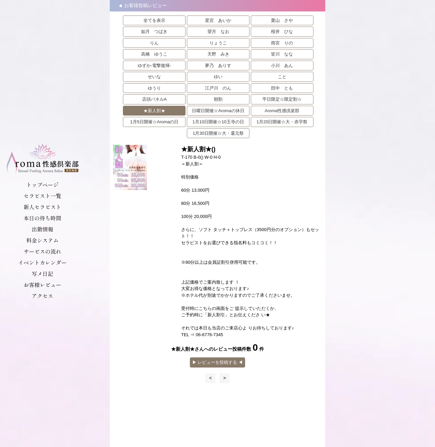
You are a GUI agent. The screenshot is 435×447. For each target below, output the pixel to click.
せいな (154, 76)
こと (282, 76)
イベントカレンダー (42, 262)
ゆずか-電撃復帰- (154, 65)
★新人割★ (154, 110)
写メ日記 (42, 273)
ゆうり (154, 88)
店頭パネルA (154, 99)
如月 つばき (154, 31)
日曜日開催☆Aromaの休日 (218, 110)
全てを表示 (154, 20)
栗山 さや (282, 20)
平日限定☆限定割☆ (282, 99)
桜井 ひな (282, 31)
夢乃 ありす (218, 65)
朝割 (218, 99)
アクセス (42, 296)
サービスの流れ (42, 251)
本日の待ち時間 (42, 218)
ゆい (218, 76)
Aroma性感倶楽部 (282, 110)
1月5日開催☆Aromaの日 (154, 121)
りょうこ (218, 42)
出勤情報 (42, 229)
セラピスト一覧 (42, 196)
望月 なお (218, 31)
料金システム (42, 240)
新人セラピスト (42, 207)
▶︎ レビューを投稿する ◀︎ (217, 362)
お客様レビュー (42, 285)
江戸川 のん (218, 88)
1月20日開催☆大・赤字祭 (282, 121)
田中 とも (282, 88)
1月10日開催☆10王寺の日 (218, 121)
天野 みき (218, 54)
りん (154, 42)
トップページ (42, 185)
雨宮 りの (282, 42)
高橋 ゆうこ (154, 54)
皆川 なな (282, 54)
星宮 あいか (218, 20)
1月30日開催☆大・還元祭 (218, 133)
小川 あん (282, 65)
